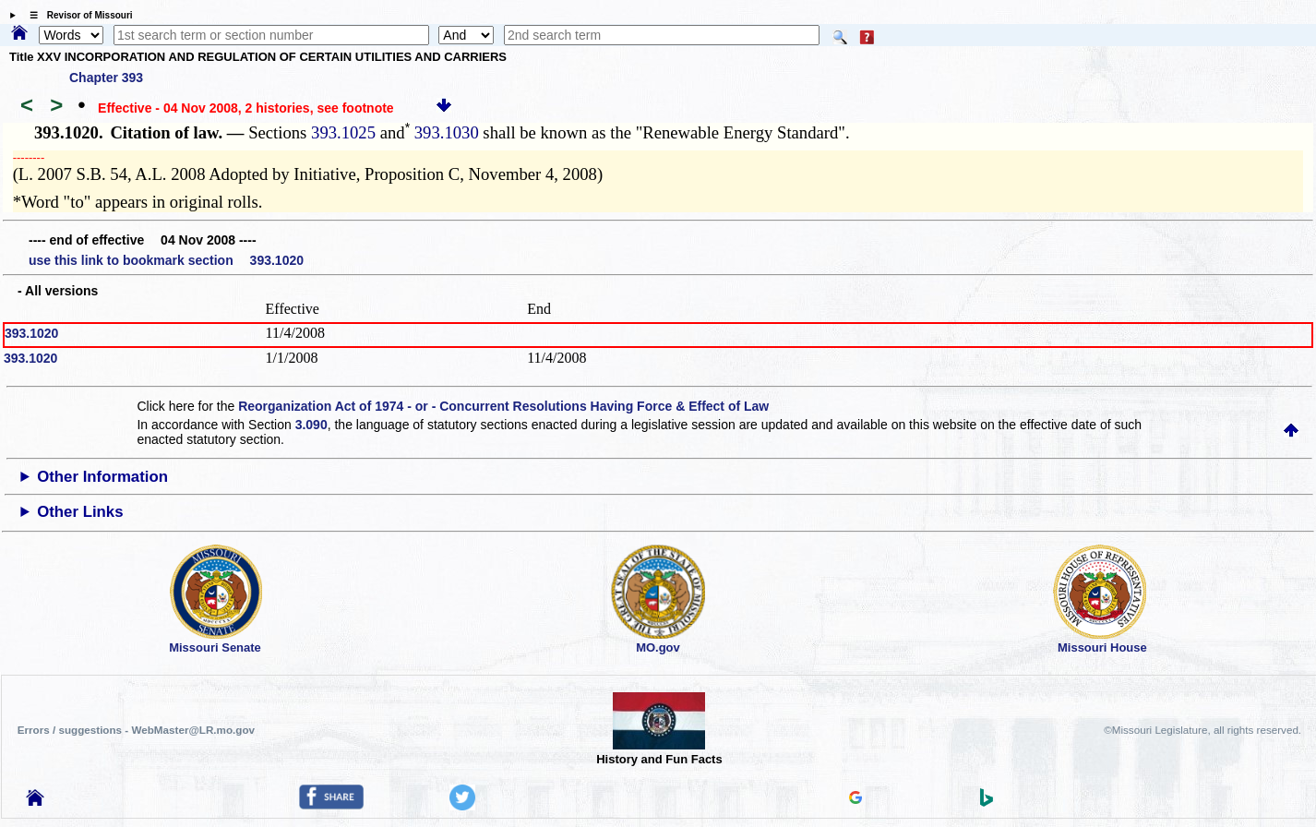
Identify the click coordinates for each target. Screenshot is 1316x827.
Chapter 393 (106, 77)
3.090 (311, 424)
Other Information (102, 476)
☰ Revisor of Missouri (76, 15)
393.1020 (31, 333)
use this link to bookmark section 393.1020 (166, 260)
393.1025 (343, 132)
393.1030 (444, 132)
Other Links (80, 512)
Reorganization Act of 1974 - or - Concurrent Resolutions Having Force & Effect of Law (503, 406)
